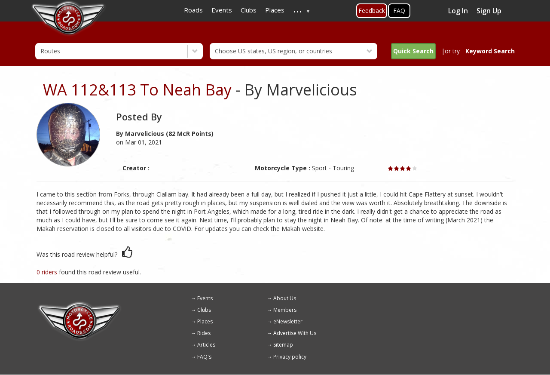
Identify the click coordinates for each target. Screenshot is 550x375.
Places (205, 321)
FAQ (399, 10)
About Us (284, 298)
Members (284, 310)
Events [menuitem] (221, 10)
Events (205, 298)
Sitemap (283, 344)
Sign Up (489, 10)
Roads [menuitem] (193, 10)
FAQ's (204, 356)
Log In (458, 10)
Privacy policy (289, 356)
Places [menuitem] (274, 10)
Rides (204, 333)
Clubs (204, 310)
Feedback (371, 10)
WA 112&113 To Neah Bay (137, 89)
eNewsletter (287, 321)
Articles (206, 344)
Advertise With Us (294, 333)
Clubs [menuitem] (249, 10)
